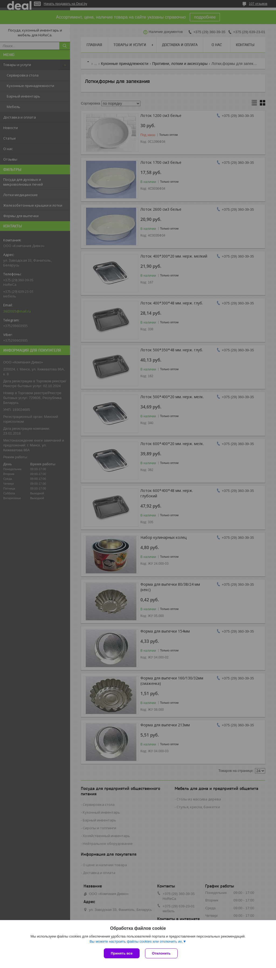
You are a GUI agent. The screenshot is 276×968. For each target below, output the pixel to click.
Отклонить (161, 953)
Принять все (122, 953)
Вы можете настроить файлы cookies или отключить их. (136, 941)
